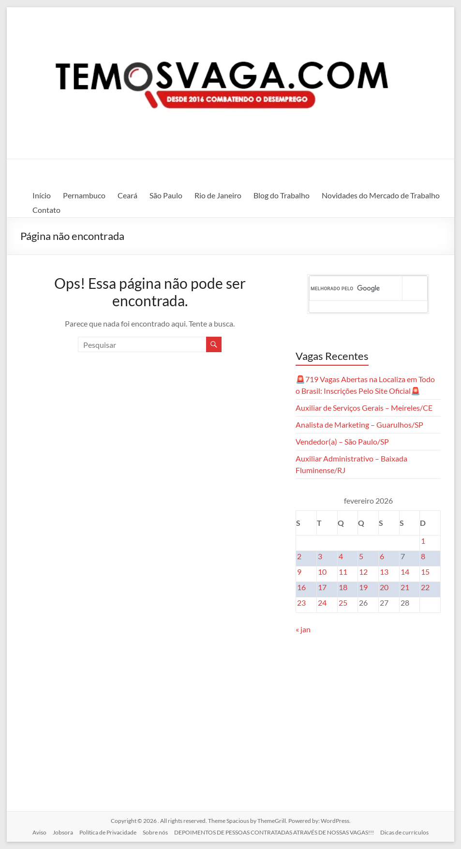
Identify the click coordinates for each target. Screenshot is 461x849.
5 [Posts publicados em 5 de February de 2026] (361, 556)
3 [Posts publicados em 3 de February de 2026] (320, 556)
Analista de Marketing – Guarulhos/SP (359, 424)
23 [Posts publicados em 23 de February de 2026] (301, 602)
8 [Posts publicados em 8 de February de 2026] (423, 556)
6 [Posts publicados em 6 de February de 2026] (382, 556)
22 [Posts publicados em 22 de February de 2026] (425, 587)
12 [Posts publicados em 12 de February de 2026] (363, 571)
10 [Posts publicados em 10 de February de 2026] (322, 571)
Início (41, 195)
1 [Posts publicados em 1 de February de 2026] (423, 540)
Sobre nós (155, 832)
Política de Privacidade (107, 832)
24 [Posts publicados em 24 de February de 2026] (322, 602)
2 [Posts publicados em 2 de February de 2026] (299, 556)
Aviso (39, 832)
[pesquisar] (356, 288)
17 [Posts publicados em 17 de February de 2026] (322, 587)
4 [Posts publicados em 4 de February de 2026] (341, 556)
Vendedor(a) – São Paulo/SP (342, 441)
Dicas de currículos (404, 832)
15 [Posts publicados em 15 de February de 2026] (425, 571)
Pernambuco (84, 195)
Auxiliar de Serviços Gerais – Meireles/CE (364, 407)
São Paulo (165, 195)
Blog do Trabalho (281, 195)
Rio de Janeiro (217, 195)
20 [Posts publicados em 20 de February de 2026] (384, 587)
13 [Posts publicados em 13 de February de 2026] (384, 571)
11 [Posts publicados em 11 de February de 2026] (343, 571)
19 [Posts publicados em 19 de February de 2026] (363, 587)
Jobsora (63, 832)
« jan (303, 629)
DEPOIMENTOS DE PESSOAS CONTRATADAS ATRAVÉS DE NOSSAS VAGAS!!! (274, 832)
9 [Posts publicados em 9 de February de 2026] (299, 571)
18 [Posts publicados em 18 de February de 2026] (343, 587)
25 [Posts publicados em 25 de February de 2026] (343, 602)
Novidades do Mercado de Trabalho (381, 195)
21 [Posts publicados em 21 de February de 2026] (405, 587)
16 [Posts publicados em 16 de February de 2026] (301, 587)
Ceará (127, 195)
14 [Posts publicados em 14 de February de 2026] (405, 571)
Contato (46, 209)
